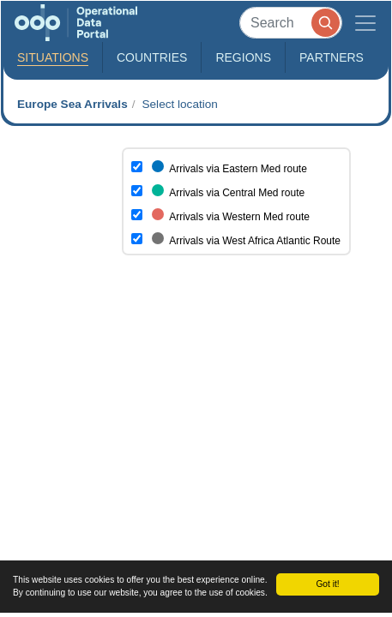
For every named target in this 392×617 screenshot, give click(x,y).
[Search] (290, 23)
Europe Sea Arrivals (72, 104)
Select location (179, 104)
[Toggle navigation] (365, 22)
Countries (152, 57)
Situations (52, 57)
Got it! (327, 584)
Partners (331, 57)
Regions (243, 57)
